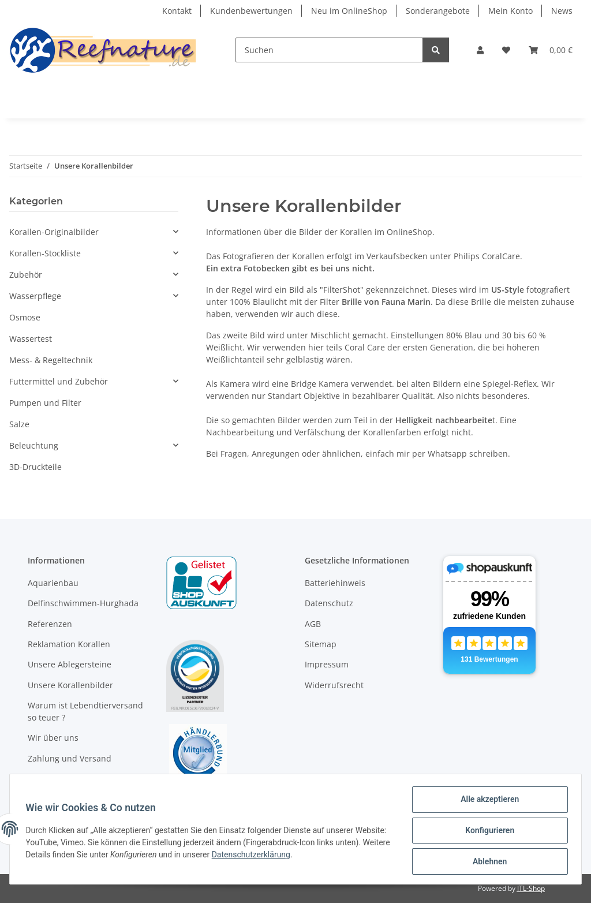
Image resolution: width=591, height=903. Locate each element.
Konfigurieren (486, 832)
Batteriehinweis (335, 582)
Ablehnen (487, 862)
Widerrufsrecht (334, 685)
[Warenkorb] (550, 50)
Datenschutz (329, 603)
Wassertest (30, 338)
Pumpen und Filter (45, 402)
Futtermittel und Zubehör (58, 381)
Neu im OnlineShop (349, 10)
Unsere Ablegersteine (69, 664)
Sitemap (320, 644)
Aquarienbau (53, 582)
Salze (19, 424)
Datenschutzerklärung (310, 856)
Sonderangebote (438, 10)
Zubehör (25, 274)
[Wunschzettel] (506, 50)
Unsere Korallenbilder (70, 685)
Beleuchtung (33, 445)
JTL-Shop (531, 888)
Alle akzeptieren (487, 802)
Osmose (24, 317)
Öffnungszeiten (57, 778)
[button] (480, 50)
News (562, 10)
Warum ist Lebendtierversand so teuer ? (85, 711)
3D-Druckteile (35, 466)
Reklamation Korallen (69, 644)
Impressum (327, 664)
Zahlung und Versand (69, 758)
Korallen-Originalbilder (54, 231)
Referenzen (50, 623)
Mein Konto (510, 10)
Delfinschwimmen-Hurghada (83, 603)
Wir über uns (53, 737)
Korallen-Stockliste (45, 253)
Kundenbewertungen (251, 10)
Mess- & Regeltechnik (50, 360)
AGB (313, 623)
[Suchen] (329, 50)
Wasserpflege (35, 295)
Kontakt (177, 10)
